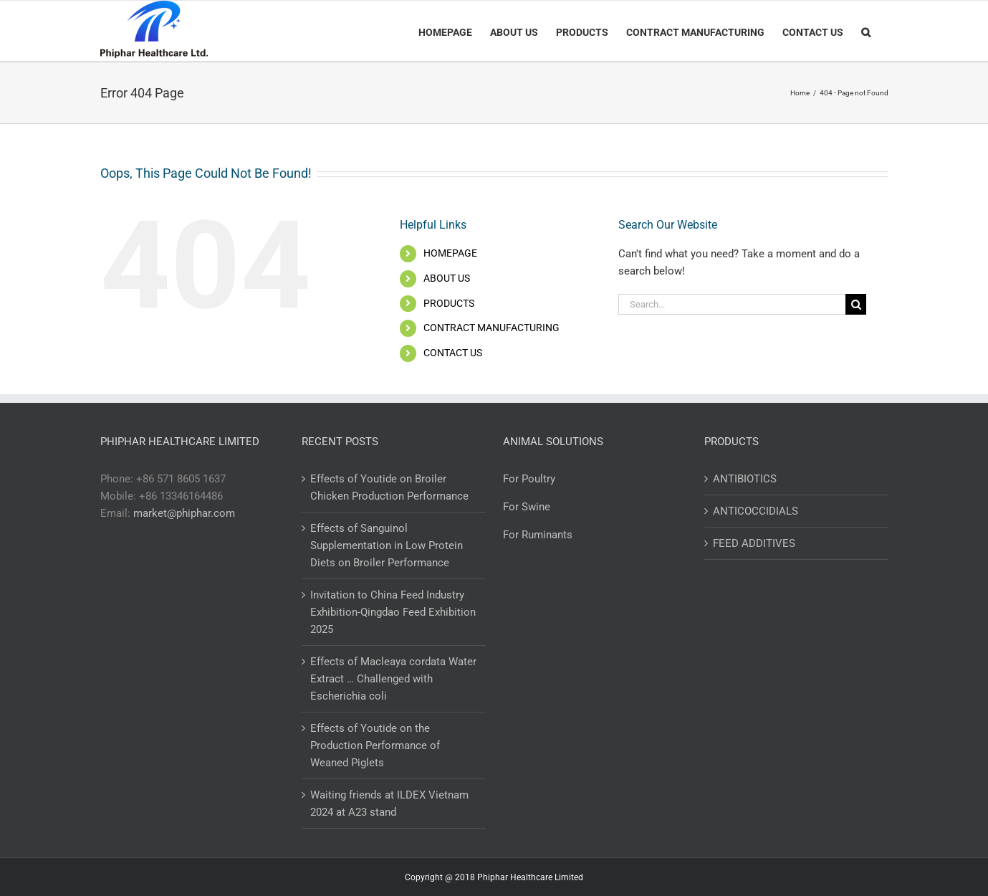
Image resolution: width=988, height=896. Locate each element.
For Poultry (529, 478)
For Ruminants (537, 534)
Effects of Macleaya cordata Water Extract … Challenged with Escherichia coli (393, 678)
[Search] (866, 31)
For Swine (526, 506)
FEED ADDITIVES (754, 543)
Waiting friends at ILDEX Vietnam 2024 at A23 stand (389, 803)
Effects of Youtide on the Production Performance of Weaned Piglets (375, 745)
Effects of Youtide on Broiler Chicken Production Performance (389, 487)
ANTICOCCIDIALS (755, 511)
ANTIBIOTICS (745, 478)
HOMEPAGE (450, 253)
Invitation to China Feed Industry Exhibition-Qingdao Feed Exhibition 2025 (393, 612)
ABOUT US (446, 278)
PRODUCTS (448, 303)
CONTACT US (452, 352)
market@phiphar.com (184, 513)
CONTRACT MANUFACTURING (491, 327)
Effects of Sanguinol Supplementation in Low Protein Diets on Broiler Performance (386, 545)
